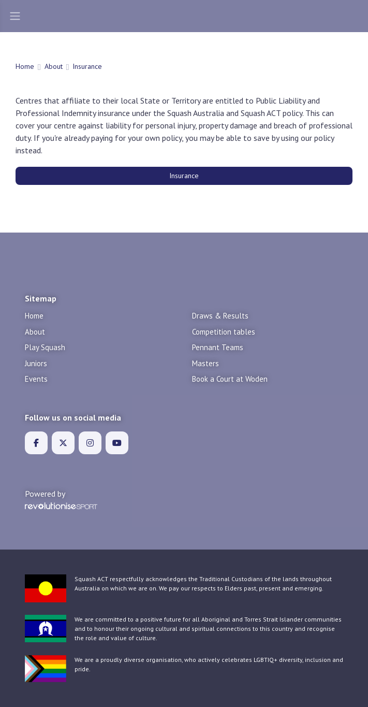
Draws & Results (220, 316)
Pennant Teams (217, 347)
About (54, 66)
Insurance (184, 175)
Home (25, 66)
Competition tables (223, 332)
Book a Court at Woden (230, 379)
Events (36, 379)
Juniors (36, 363)
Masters (205, 363)
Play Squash (45, 347)
